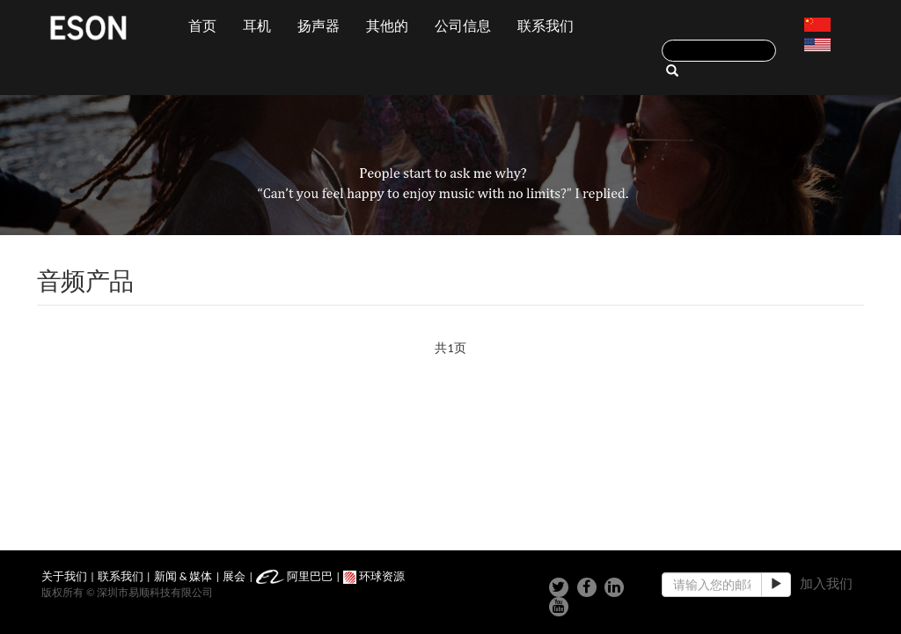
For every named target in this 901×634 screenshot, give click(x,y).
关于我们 (64, 576)
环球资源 (374, 576)
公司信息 (463, 26)
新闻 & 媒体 (183, 576)
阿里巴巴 (294, 576)
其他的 (387, 26)
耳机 (257, 26)
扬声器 (318, 26)
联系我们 (545, 26)
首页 (202, 26)
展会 (234, 576)
